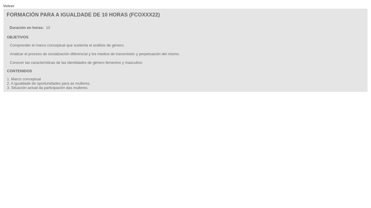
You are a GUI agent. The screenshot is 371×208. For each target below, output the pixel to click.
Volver (8, 6)
